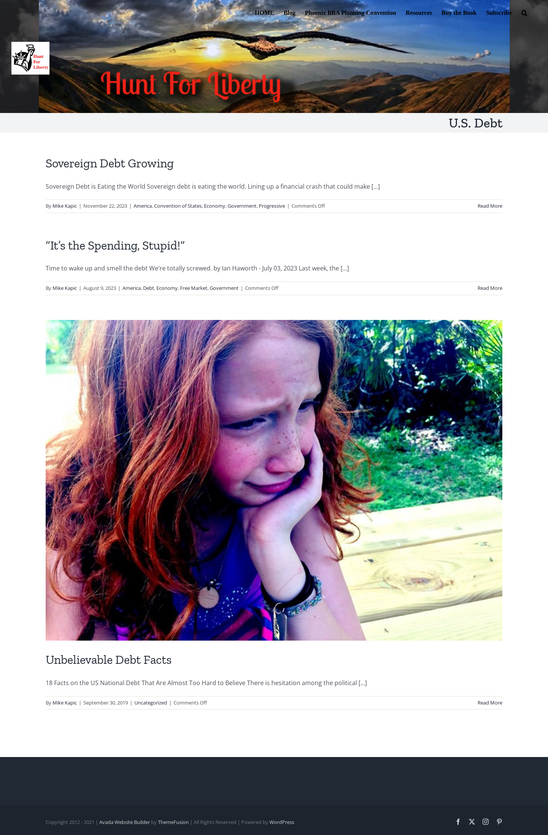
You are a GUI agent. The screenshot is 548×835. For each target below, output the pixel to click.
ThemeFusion (173, 822)
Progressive (272, 205)
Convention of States (178, 205)
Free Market (193, 288)
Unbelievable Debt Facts (109, 659)
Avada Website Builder (124, 822)
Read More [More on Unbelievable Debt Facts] (490, 702)
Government (242, 205)
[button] (524, 12)
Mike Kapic (65, 205)
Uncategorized (150, 702)
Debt (148, 288)
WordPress (281, 822)
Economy (214, 205)
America (143, 205)
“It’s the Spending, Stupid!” (115, 245)
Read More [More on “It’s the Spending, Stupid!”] (490, 288)
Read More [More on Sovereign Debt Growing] (490, 205)
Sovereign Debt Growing (110, 163)
